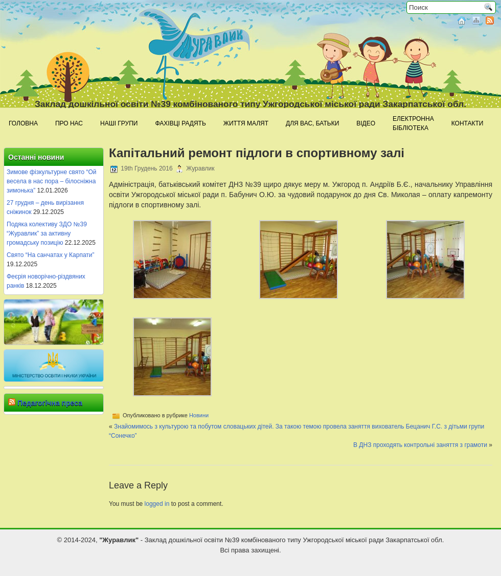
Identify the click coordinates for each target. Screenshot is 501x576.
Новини (199, 415)
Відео (365, 123)
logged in (157, 503)
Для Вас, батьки (312, 123)
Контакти (467, 123)
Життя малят (245, 123)
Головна (23, 123)
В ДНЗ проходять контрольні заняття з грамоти (420, 445)
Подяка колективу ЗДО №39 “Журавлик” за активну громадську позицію (47, 233)
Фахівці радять (180, 123)
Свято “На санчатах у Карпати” (51, 255)
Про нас (69, 123)
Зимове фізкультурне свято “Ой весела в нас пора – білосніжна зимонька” (52, 181)
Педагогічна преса (49, 403)
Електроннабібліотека (413, 123)
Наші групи (119, 123)
